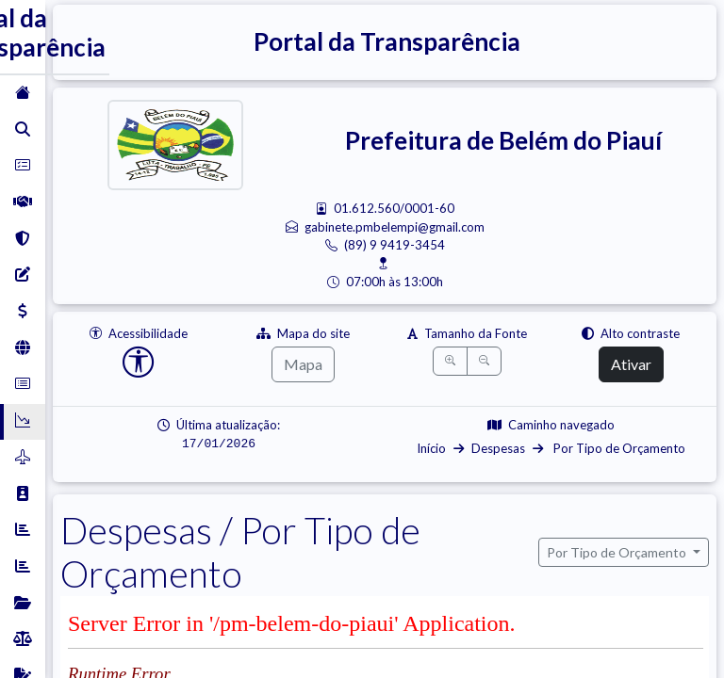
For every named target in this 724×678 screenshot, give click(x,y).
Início (431, 448)
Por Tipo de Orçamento (618, 448)
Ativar (631, 364)
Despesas (498, 448)
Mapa (303, 364)
